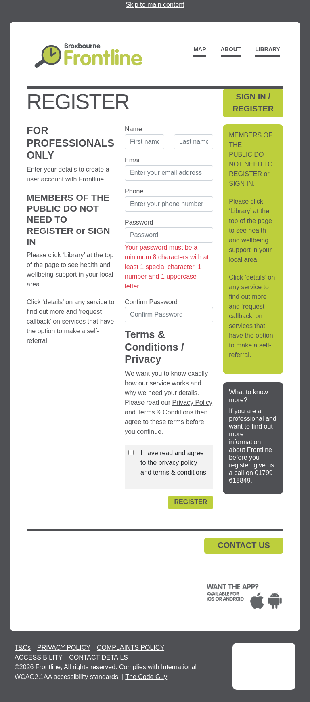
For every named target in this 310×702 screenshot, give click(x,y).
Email (133, 160)
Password (139, 222)
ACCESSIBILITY (39, 657)
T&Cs (23, 647)
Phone (134, 191)
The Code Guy (146, 676)
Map (199, 49)
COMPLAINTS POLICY (130, 647)
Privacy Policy (192, 402)
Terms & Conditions (165, 412)
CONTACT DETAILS (98, 657)
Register (190, 501)
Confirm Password (151, 301)
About (231, 49)
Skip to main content (155, 4)
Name (133, 129)
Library (267, 49)
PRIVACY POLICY (63, 647)
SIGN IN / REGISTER (253, 102)
